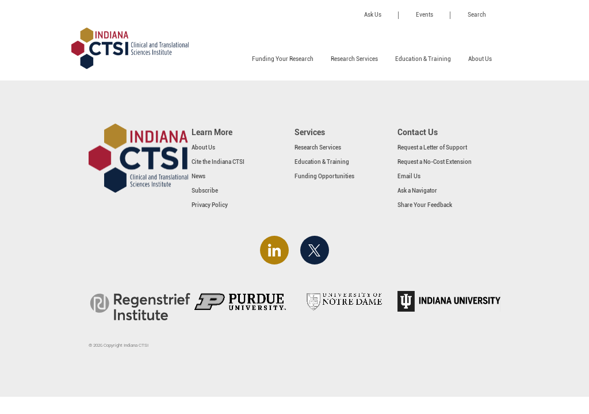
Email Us (408, 176)
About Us (480, 59)
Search (477, 14)
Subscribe (205, 190)
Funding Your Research (282, 59)
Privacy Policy (210, 205)
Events (424, 14)
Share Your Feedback (424, 205)
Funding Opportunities (324, 176)
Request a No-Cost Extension (434, 162)
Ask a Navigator (417, 190)
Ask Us (372, 14)
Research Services (354, 59)
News (198, 176)
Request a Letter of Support (432, 147)
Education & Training (423, 59)
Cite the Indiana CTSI (218, 162)
